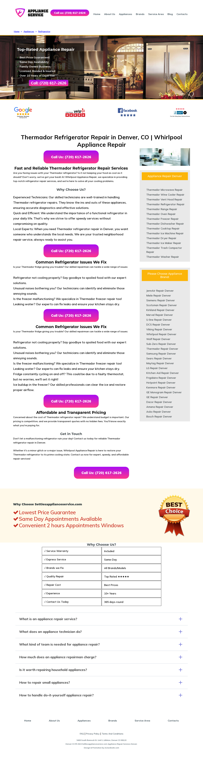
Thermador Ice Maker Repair (163, 243)
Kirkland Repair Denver (160, 310)
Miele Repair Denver (158, 295)
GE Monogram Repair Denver (164, 392)
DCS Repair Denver (158, 324)
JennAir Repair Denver (160, 290)
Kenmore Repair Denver (160, 387)
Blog (170, 14)
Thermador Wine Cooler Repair (165, 194)
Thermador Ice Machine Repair (165, 233)
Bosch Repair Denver (159, 416)
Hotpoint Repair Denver (160, 382)
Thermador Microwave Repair (164, 189)
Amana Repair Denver (159, 406)
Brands (140, 14)
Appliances (125, 14)
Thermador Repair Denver (162, 348)
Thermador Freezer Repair (162, 218)
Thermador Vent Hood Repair (164, 199)
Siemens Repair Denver (160, 300)
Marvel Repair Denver (159, 314)
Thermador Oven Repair (161, 214)
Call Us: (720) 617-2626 (71, 157)
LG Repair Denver (157, 368)
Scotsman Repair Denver (161, 305)
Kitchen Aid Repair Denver (162, 373)
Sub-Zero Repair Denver (161, 343)
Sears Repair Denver (159, 358)
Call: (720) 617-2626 (48, 83)
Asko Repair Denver (158, 411)
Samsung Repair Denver (161, 353)
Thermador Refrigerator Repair (165, 204)
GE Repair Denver (157, 397)
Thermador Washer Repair (162, 256)
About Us (109, 14)
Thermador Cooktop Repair (163, 228)
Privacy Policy (93, 733)
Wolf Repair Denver (158, 339)
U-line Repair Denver (159, 319)
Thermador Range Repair (161, 209)
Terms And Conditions (112, 733)
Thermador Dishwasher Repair (165, 223)
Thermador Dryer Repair (161, 238)
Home (96, 14)
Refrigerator (44, 31)
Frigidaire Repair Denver (161, 377)
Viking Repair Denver (159, 329)
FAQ (82, 733)
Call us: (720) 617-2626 (69, 13)
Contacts (182, 14)
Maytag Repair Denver (160, 363)
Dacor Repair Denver (159, 402)
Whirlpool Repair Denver (161, 334)
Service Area (156, 14)
